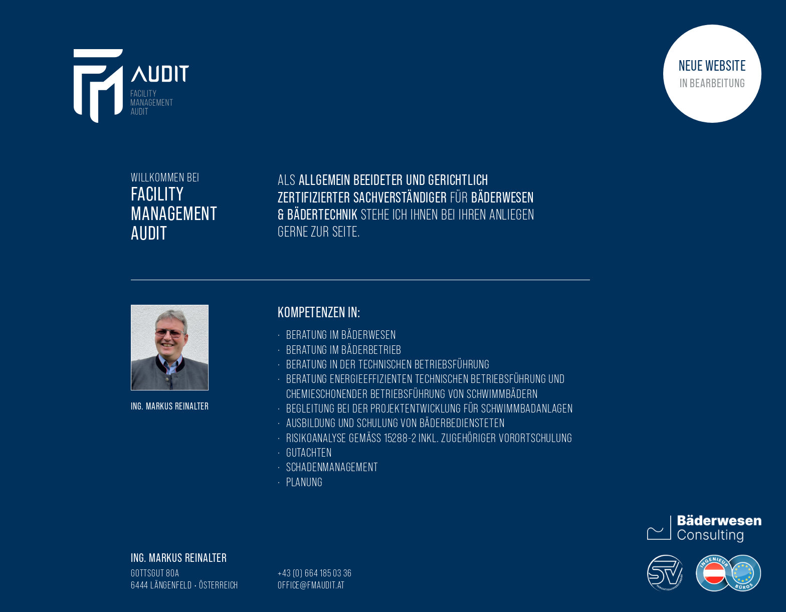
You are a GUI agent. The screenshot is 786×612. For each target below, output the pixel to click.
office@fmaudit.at (311, 584)
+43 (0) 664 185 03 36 (314, 572)
